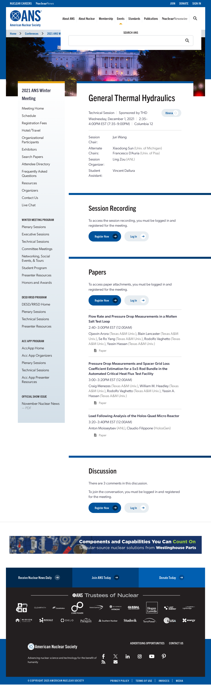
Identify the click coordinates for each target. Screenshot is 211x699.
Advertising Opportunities (147, 643)
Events (120, 18)
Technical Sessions (115, 33)
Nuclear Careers (21, 3)
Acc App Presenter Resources (35, 379)
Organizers (30, 190)
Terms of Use (144, 680)
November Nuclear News (40, 403)
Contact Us (30, 197)
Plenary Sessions (34, 226)
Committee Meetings (37, 248)
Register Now (106, 236)
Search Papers (32, 156)
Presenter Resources (36, 275)
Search (195, 18)
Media (179, 680)
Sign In (196, 3)
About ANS (68, 18)
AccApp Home (33, 348)
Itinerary (171, 113)
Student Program (34, 267)
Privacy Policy (119, 680)
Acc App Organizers (37, 355)
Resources (29, 182)
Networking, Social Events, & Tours (36, 258)
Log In (138, 236)
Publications (151, 18)
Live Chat (28, 204)
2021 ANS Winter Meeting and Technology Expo (72, 33)
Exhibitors (29, 149)
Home (13, 33)
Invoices (164, 680)
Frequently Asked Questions (34, 173)
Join (172, 3)
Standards (134, 18)
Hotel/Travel (31, 130)
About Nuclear (87, 18)
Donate (183, 3)
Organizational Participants (33, 139)
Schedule (29, 115)
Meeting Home (33, 108)
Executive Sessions (35, 234)
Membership (106, 18)
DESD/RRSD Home (36, 304)
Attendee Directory (36, 163)
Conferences (31, 33)
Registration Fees (34, 122)
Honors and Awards (37, 282)
